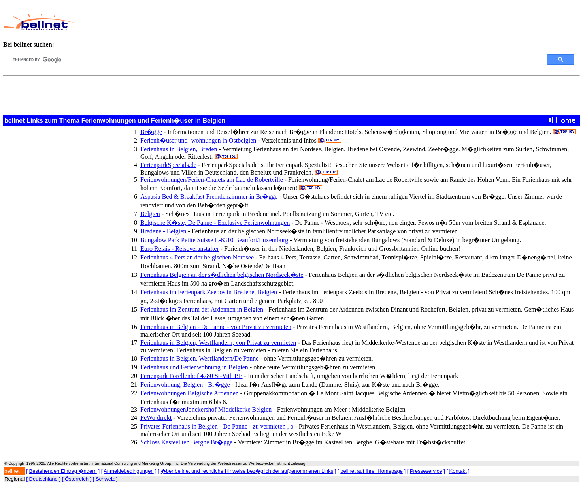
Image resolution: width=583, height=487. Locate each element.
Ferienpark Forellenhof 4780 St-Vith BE (191, 375)
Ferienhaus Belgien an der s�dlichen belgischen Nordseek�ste (221, 274)
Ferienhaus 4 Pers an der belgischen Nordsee (197, 257)
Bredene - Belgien (163, 231)
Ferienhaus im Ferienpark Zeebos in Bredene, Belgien (208, 292)
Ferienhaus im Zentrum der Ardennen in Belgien (201, 309)
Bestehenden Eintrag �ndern (63, 471)
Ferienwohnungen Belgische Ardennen (189, 393)
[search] (274, 59)
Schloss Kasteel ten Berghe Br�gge (186, 442)
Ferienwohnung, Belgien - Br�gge (185, 384)
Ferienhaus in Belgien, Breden (178, 149)
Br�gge (151, 131)
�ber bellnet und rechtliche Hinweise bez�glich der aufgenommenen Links (247, 471)
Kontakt (458, 471)
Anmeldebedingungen (129, 471)
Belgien (150, 214)
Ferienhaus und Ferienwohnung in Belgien (194, 367)
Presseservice (426, 471)
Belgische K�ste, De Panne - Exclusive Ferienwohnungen (215, 222)
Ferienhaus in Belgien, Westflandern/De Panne (199, 358)
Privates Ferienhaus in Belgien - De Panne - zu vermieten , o (216, 426)
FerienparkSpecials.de (168, 165)
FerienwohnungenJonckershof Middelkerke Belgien (206, 409)
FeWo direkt (156, 417)
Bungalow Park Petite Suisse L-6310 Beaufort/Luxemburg (214, 240)
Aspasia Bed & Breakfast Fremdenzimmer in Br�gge (208, 196)
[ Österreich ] (76, 479)
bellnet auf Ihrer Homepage (371, 471)
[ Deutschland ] (43, 479)
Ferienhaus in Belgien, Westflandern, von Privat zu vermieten (218, 342)
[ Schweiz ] (105, 479)
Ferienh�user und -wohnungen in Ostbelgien (198, 140)
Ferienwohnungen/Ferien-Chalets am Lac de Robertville (211, 179)
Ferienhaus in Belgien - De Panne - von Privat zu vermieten (215, 326)
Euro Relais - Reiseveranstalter (179, 248)
